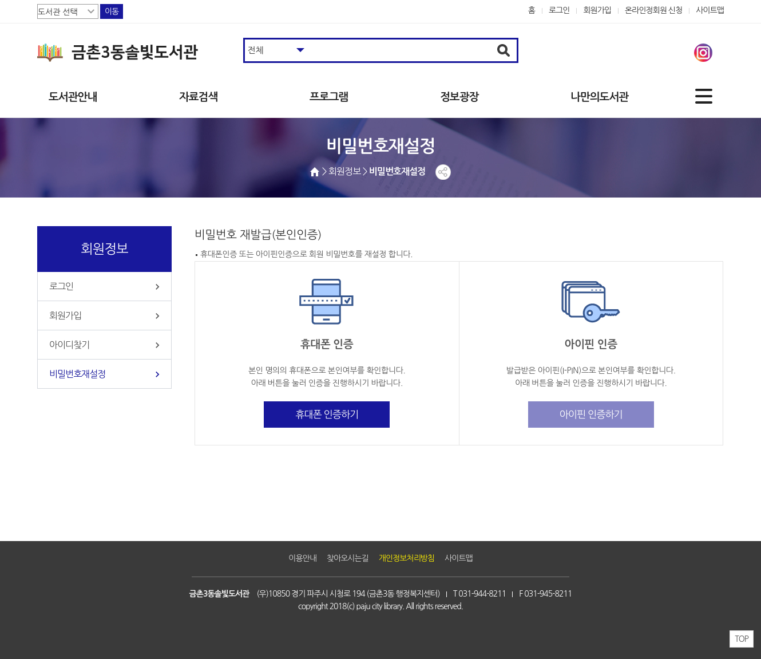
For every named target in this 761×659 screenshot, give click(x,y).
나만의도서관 (599, 97)
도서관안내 (73, 97)
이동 (111, 11)
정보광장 (459, 97)
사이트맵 (710, 10)
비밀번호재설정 (77, 373)
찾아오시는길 (347, 558)
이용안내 (302, 558)
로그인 (559, 10)
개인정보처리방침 (406, 558)
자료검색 (198, 97)
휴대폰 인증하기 (326, 414)
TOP (741, 639)
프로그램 (329, 97)
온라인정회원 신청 (653, 10)
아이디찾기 (69, 344)
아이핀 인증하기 (591, 414)
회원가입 (597, 10)
